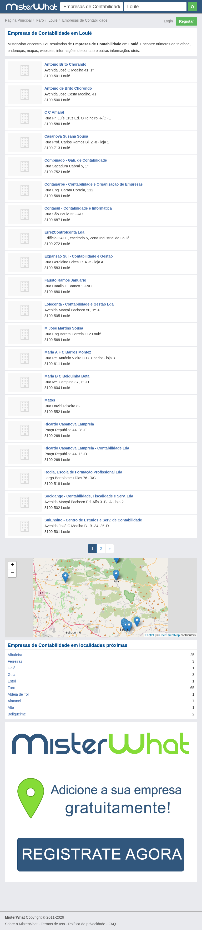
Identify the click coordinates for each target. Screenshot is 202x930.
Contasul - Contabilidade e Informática (78, 208)
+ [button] (12, 565)
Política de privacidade (86, 924)
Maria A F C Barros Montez (67, 352)
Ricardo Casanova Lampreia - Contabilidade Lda (86, 448)
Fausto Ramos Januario (65, 280)
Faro (40, 20)
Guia (12, 674)
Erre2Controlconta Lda (64, 232)
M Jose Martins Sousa (63, 328)
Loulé (53, 20)
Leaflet (149, 635)
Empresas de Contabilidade (85, 20)
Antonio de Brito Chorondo (68, 88)
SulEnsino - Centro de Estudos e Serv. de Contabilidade (93, 520)
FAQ (112, 924)
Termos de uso (53, 924)
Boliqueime (17, 714)
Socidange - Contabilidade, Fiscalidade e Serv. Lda (88, 496)
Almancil (15, 701)
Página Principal (18, 20)
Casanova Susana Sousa (66, 136)
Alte (11, 707)
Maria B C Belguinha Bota (66, 376)
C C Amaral (54, 112)
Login (168, 21)
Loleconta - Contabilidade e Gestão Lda (79, 304)
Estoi (12, 681)
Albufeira (15, 655)
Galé (12, 668)
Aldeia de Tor (18, 694)
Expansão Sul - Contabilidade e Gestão (78, 256)
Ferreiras (15, 661)
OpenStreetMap (169, 635)
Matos (49, 400)
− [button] (12, 573)
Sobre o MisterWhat (21, 924)
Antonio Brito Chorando (65, 64)
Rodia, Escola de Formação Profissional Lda (83, 472)
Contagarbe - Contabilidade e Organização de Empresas (93, 184)
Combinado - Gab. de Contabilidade (75, 160)
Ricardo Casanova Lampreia (69, 424)
